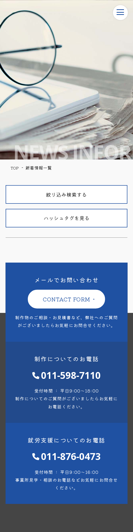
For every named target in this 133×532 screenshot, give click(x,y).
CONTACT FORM (66, 299)
